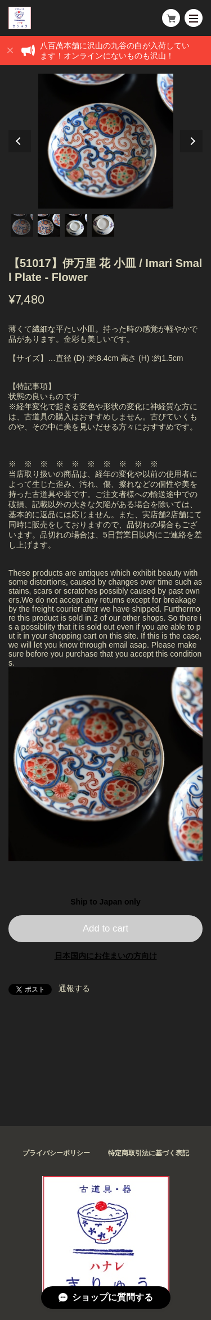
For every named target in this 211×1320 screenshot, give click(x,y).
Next (191, 141)
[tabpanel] (105, 141)
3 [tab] (76, 225)
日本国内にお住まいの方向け (106, 955)
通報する (74, 988)
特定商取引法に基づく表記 (148, 1153)
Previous (19, 141)
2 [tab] (49, 225)
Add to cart (105, 928)
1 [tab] (22, 225)
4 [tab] (103, 225)
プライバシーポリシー (56, 1153)
